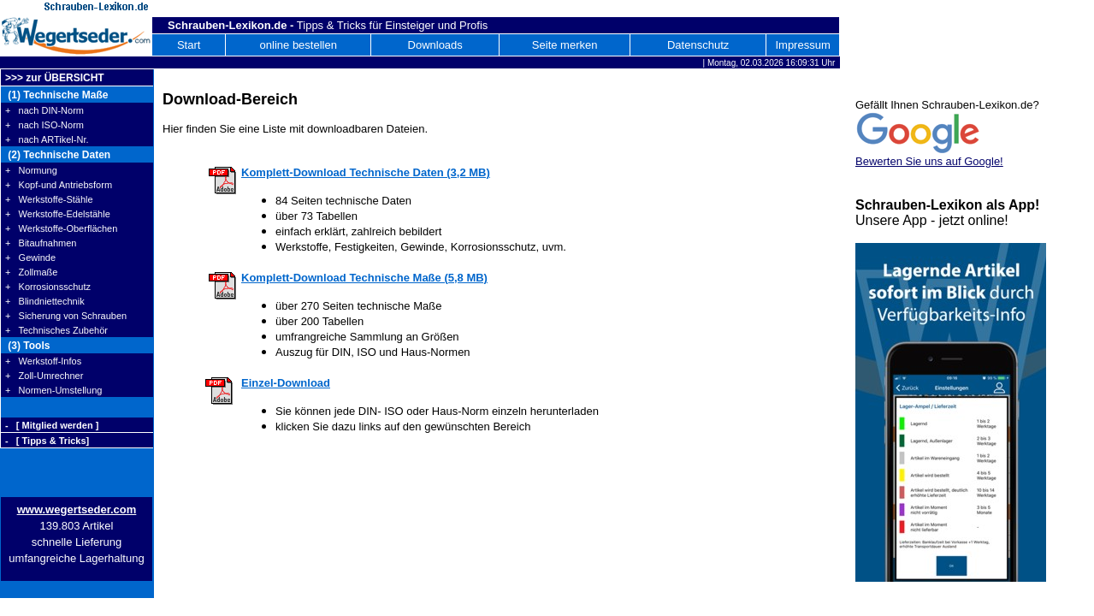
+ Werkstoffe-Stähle (49, 199)
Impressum (802, 44)
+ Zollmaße (31, 272)
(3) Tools (27, 346)
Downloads (435, 44)
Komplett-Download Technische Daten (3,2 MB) (365, 172)
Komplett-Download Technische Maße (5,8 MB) (364, 277)
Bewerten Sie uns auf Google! (929, 161)
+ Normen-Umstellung (53, 390)
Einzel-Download (285, 382)
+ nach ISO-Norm (44, 125)
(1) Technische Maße (56, 95)
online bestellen (298, 44)
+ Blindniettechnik (45, 301)
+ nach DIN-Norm (44, 110)
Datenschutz (698, 44)
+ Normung (31, 170)
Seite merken (565, 44)
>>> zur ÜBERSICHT (54, 78)
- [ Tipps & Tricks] (47, 440)
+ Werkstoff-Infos (43, 361)
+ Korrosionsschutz (48, 286)
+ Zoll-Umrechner (44, 375)
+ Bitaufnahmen (40, 243)
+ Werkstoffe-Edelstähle (57, 214)
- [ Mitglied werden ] (51, 425)
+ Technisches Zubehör (56, 330)
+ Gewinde (30, 257)
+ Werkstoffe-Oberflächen (61, 228)
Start (188, 44)
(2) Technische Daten (57, 155)
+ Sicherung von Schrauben (66, 316)
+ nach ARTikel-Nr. (47, 139)
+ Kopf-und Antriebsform (58, 185)
